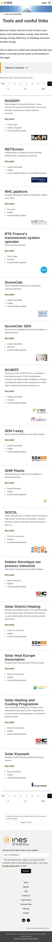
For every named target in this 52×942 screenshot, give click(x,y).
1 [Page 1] (9, 84)
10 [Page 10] (25, 89)
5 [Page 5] (32, 84)
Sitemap (26, 909)
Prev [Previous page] (3, 84)
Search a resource (14, 68)
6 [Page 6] (38, 84)
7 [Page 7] (43, 84)
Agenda (26, 887)
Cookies (26, 913)
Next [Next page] (43, 89)
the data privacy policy (11, 866)
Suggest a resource (26, 822)
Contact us (26, 896)
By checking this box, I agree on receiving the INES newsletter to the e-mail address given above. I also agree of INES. (25, 863)
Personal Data (26, 904)
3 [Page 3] (20, 84)
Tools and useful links (13, 14)
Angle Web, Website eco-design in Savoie (26, 938)
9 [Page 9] (8, 89)
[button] (49, 3)
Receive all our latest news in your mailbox (20, 850)
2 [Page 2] (15, 84)
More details (9, 119)
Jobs (26, 891)
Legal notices (26, 900)
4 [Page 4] (26, 84)
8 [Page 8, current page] (49, 84)
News (26, 882)
